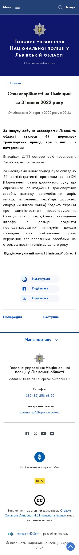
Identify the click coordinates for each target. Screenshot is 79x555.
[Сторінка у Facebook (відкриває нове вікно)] (27, 433)
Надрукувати (41, 279)
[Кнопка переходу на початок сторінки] (70, 546)
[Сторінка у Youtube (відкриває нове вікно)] (43, 433)
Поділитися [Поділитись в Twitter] (40, 298)
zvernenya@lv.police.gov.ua (39, 412)
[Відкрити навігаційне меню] (17, 7)
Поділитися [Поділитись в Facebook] (40, 288)
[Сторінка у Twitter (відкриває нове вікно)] (35, 433)
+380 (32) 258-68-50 (39, 396)
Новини (15, 83)
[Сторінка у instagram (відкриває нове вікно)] (51, 433)
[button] (40, 339)
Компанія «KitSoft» (28, 534)
